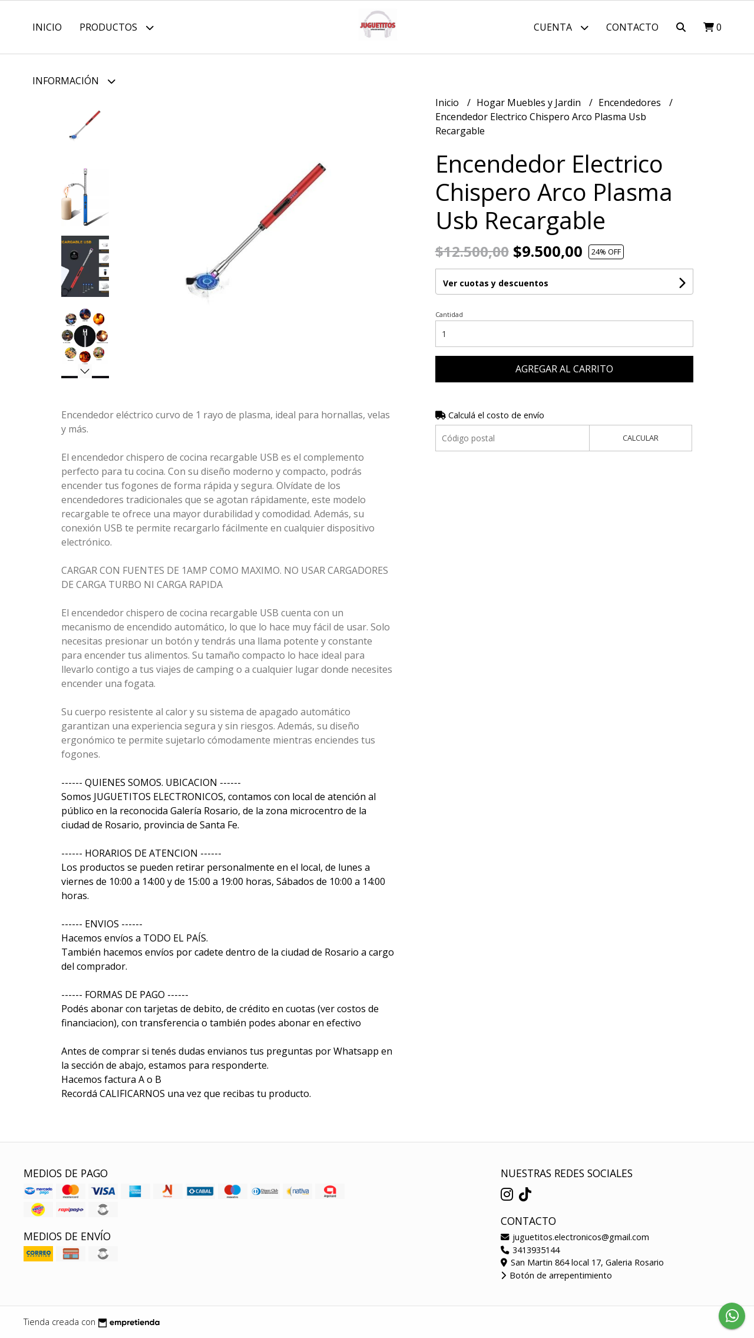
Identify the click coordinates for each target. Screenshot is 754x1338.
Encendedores (630, 102)
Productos (117, 27)
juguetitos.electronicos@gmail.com (575, 1237)
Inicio (47, 27)
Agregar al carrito (564, 368)
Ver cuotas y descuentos (495, 283)
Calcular (641, 437)
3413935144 (530, 1250)
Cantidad (449, 314)
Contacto (632, 27)
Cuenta (561, 27)
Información (73, 81)
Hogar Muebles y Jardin (530, 102)
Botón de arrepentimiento (556, 1275)
